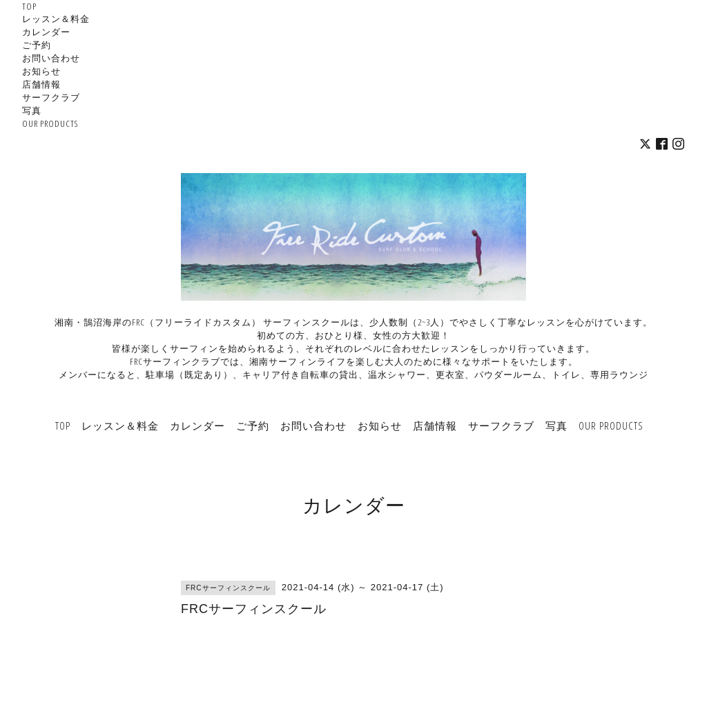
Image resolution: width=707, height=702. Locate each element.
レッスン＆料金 (56, 18)
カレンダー (46, 32)
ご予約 (36, 45)
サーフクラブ (51, 97)
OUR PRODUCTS (50, 123)
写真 (31, 110)
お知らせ (41, 71)
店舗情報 (41, 84)
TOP (29, 6)
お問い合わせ (51, 58)
